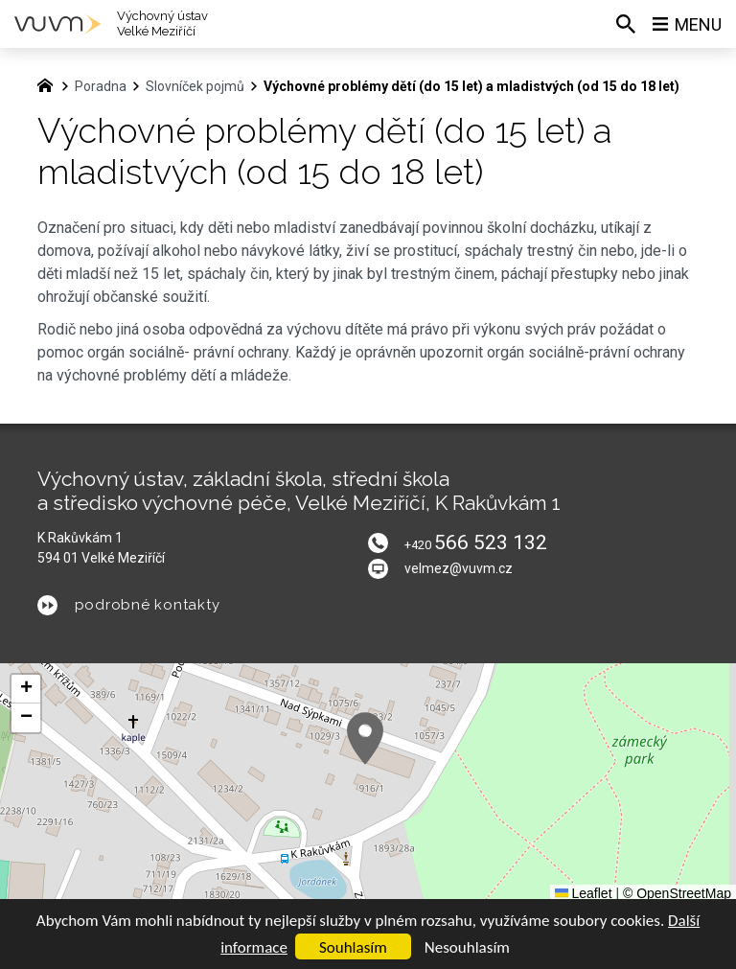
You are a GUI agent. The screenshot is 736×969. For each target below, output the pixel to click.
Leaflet (583, 893)
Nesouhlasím (467, 947)
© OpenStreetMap (677, 893)
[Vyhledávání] (625, 24)
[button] (365, 738)
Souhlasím (353, 947)
